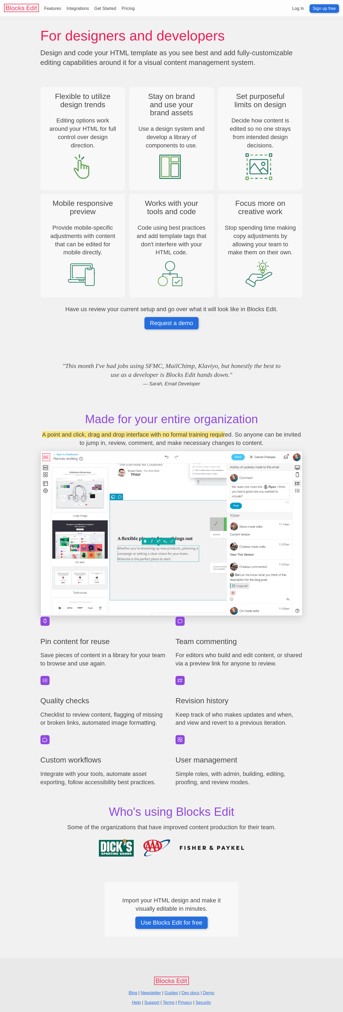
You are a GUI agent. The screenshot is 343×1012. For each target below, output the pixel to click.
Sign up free (324, 8)
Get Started (105, 8)
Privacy (185, 1002)
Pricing (128, 8)
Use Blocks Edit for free (171, 922)
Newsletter (151, 993)
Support (151, 1002)
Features (52, 8)
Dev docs (191, 993)
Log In (298, 8)
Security (203, 1002)
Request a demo (171, 323)
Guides (171, 993)
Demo (208, 993)
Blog (133, 993)
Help (136, 1002)
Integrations (77, 8)
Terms (169, 1002)
